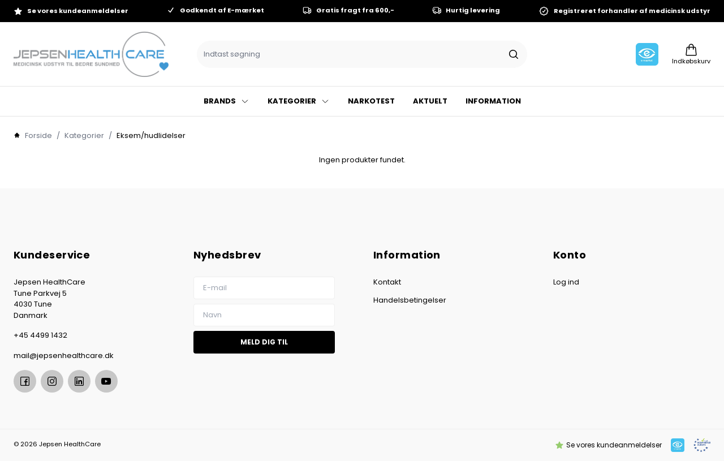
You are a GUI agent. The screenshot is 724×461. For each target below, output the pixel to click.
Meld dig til (264, 342)
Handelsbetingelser (409, 300)
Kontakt (387, 282)
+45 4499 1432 (40, 335)
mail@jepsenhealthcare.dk (64, 355)
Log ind (566, 282)
